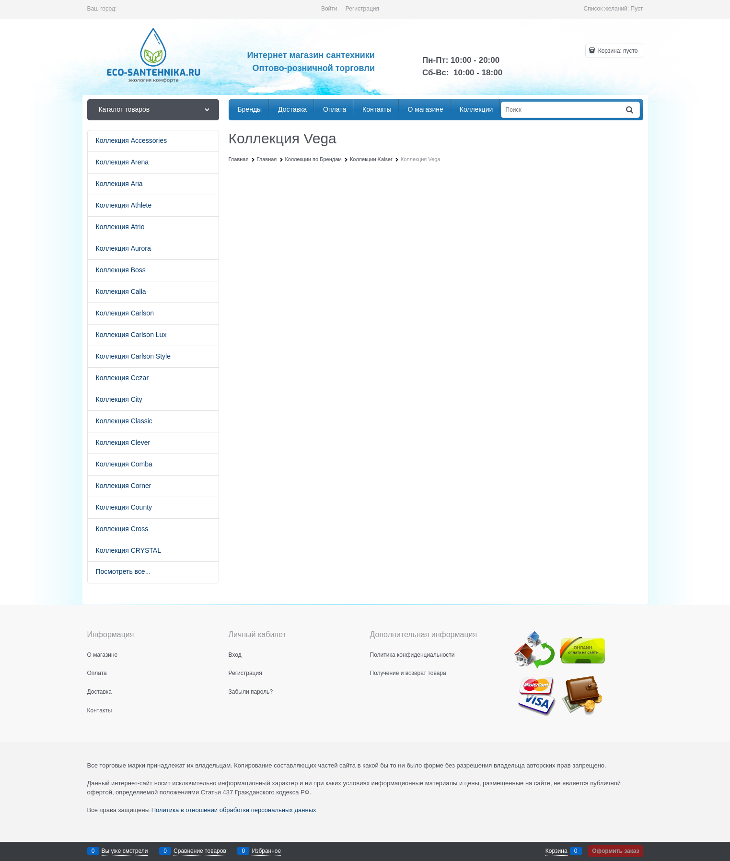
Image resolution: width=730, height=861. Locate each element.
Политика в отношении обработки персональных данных (233, 810)
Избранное (266, 851)
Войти (329, 8)
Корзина (556, 851)
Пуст (637, 8)
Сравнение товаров (200, 851)
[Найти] (629, 110)
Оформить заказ (615, 851)
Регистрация (362, 8)
